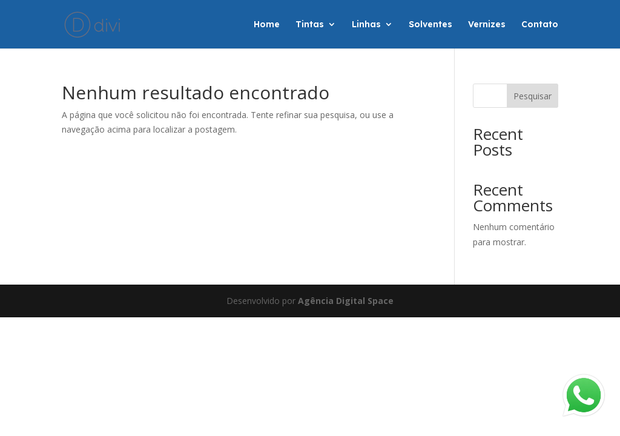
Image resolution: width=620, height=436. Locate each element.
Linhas (366, 25)
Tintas (309, 25)
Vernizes (487, 25)
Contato (539, 25)
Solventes (430, 25)
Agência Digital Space (346, 300)
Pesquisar (532, 96)
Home (267, 25)
